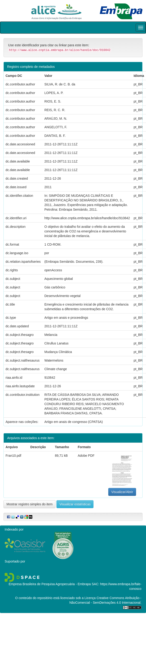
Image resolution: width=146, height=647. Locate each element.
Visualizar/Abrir (122, 492)
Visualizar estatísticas (74, 504)
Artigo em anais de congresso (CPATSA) (73, 422)
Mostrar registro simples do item (29, 504)
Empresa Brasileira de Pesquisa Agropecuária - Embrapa (50, 584)
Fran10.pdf (13, 455)
